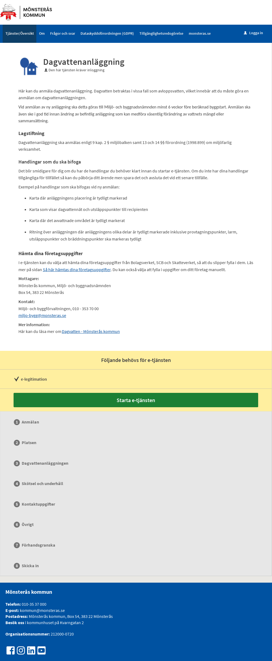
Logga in (253, 32)
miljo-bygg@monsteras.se (42, 315)
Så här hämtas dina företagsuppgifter (77, 269)
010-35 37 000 (34, 604)
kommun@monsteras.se (42, 610)
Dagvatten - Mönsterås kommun (91, 331)
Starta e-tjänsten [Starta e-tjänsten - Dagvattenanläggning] (136, 400)
